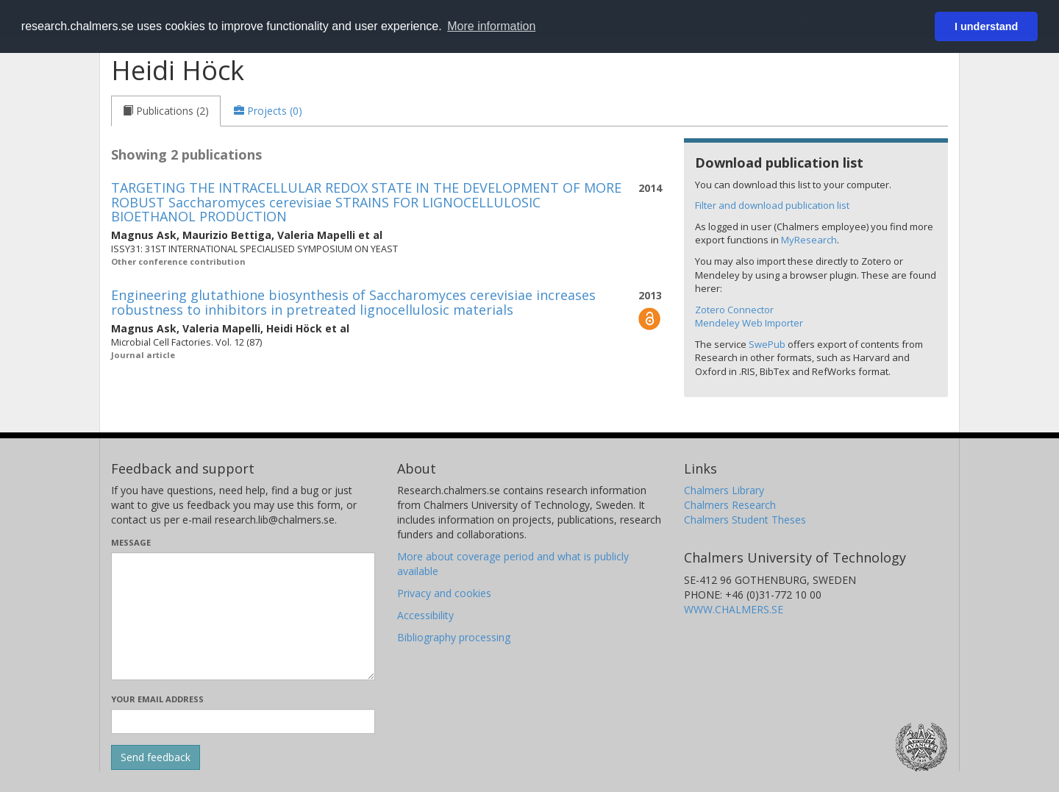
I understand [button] (986, 26)
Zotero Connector (734, 309)
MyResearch (809, 239)
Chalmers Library (724, 490)
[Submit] (155, 757)
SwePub (767, 344)
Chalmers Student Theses (745, 520)
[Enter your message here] (243, 616)
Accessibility (425, 615)
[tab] (166, 111)
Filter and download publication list (772, 205)
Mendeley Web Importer (749, 322)
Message (131, 542)
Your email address (157, 698)
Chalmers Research (730, 505)
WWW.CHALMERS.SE (733, 609)
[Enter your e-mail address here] (243, 721)
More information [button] (491, 26)
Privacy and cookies (444, 593)
